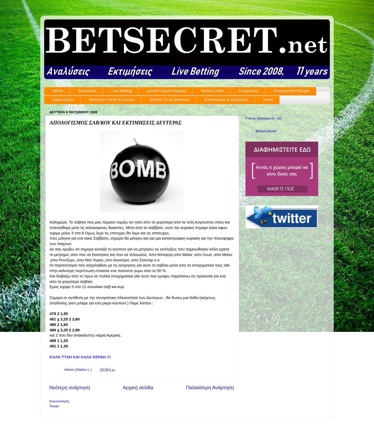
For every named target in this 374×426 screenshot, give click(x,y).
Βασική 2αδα (212, 90)
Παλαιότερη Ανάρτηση (210, 387)
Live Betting (121, 90)
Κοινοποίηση (59, 401)
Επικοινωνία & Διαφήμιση (226, 99)
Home (57, 90)
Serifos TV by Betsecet (169, 99)
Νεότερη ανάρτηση (69, 387)
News (268, 99)
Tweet (54, 406)
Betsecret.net (266, 131)
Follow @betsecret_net (263, 118)
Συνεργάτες (248, 90)
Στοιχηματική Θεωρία (291, 90)
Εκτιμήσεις (87, 90)
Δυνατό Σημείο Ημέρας (166, 90)
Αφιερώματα (63, 99)
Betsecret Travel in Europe (112, 99)
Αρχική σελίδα (138, 387)
